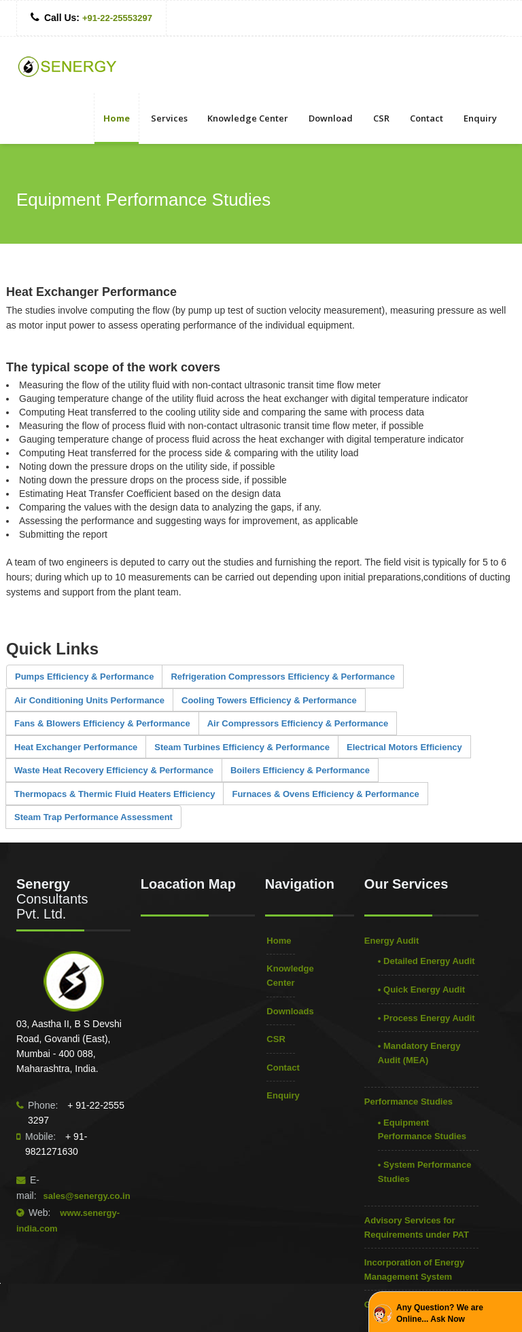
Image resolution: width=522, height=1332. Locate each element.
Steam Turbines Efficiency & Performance (242, 747)
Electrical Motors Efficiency (404, 747)
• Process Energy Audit (426, 1018)
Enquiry (480, 118)
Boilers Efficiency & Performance (300, 770)
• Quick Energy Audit (421, 989)
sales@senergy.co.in (87, 1196)
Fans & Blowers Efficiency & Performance (102, 723)
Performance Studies (408, 1101)
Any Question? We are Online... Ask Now (439, 1313)
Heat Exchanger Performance (75, 747)
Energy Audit (391, 941)
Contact (426, 118)
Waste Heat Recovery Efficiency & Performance (113, 770)
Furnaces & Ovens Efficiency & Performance (325, 794)
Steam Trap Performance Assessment (93, 817)
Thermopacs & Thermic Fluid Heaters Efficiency (114, 794)
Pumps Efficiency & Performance (84, 676)
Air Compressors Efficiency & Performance (298, 723)
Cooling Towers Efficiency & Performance (269, 700)
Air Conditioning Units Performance (89, 700)
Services (169, 118)
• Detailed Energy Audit (426, 961)
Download (331, 118)
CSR (381, 118)
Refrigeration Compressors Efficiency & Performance (282, 676)
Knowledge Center (247, 118)
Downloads (289, 1011)
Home (116, 118)
